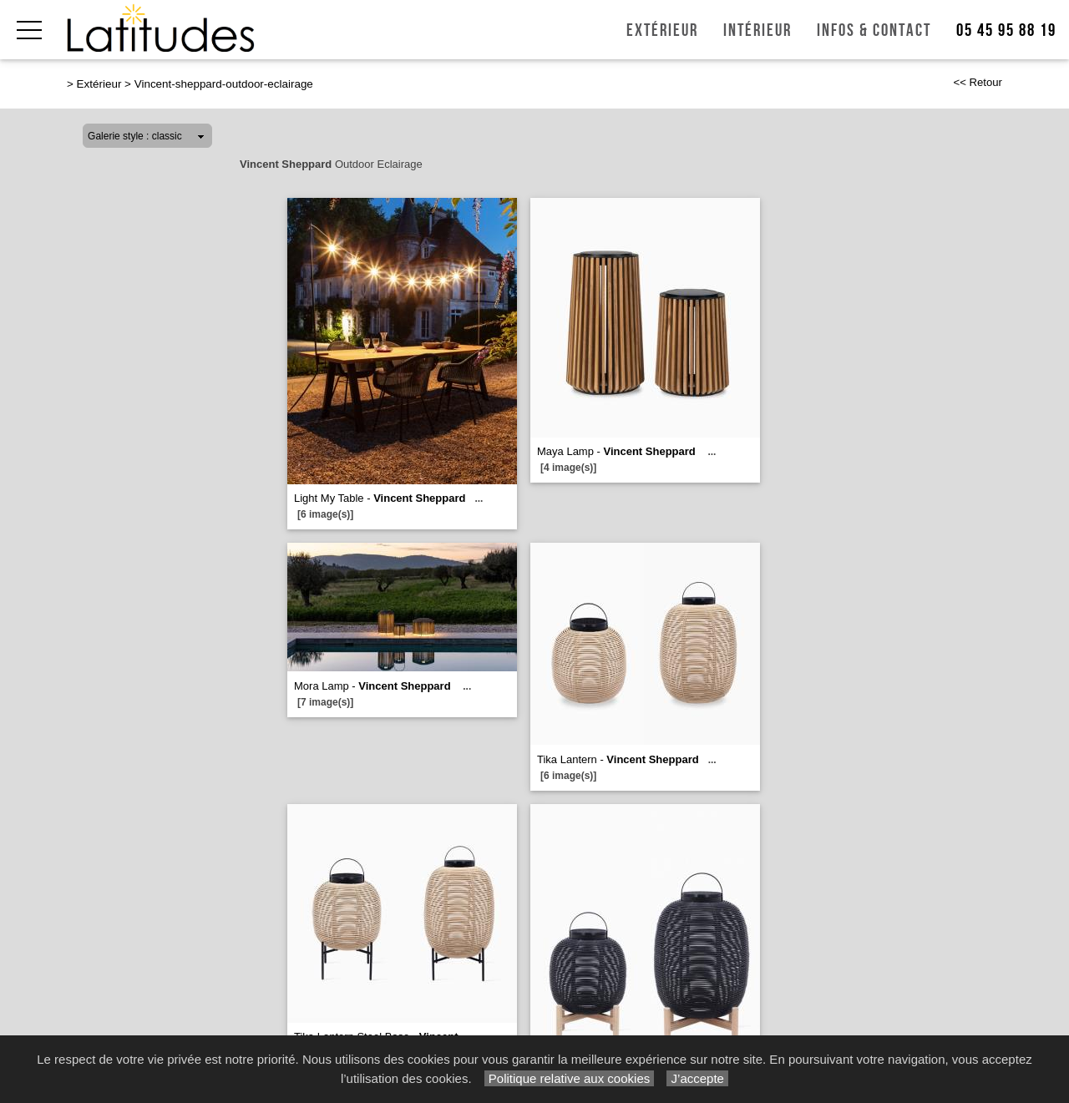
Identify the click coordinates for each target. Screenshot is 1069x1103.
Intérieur (757, 30)
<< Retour (977, 82)
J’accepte (697, 1078)
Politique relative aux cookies (569, 1078)
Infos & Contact (874, 30)
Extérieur (662, 30)
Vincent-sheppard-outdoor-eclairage (223, 84)
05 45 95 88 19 (1006, 30)
